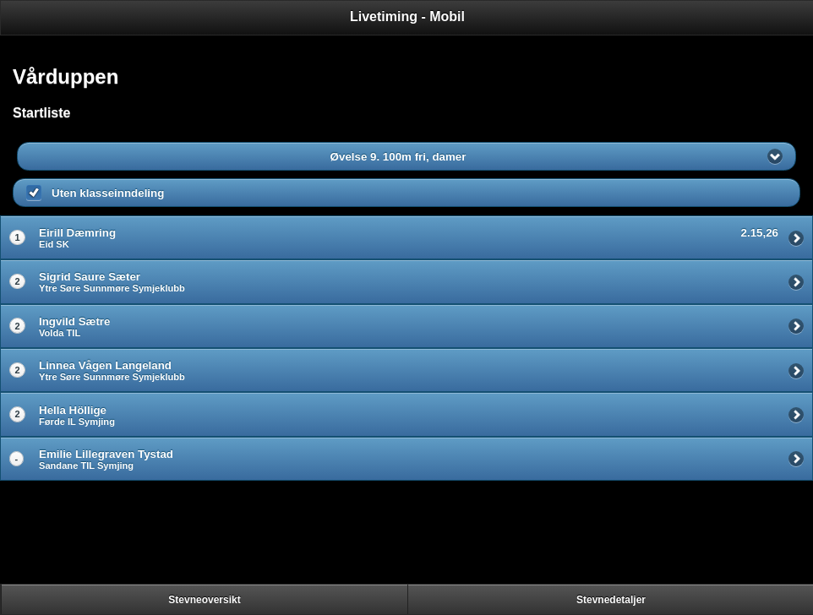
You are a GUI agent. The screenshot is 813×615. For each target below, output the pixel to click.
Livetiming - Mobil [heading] (407, 16)
